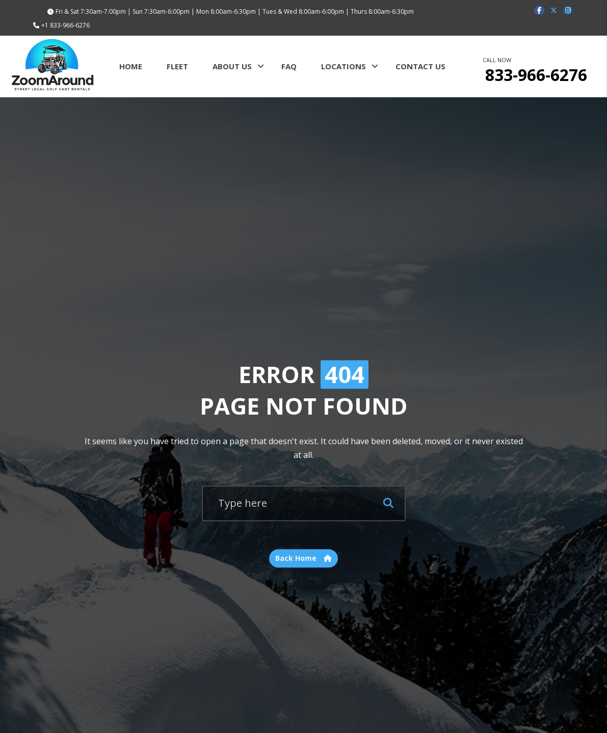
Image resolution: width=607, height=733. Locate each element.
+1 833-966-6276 (65, 25)
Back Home (303, 558)
